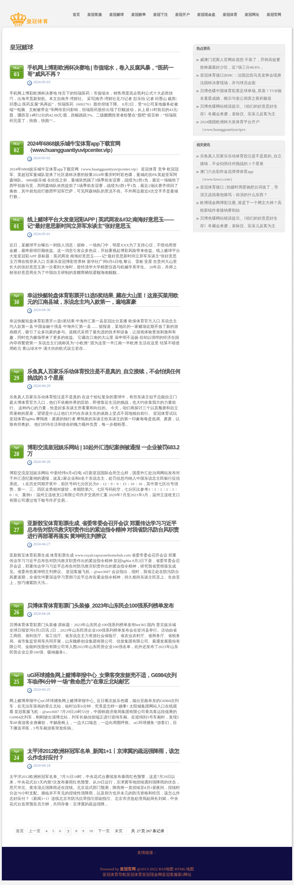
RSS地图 (166, 869)
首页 (20, 831)
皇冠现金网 (152, 874)
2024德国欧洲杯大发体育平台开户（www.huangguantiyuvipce (230, 126)
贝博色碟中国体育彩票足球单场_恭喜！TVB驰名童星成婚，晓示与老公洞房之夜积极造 (240, 94)
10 (91, 831)
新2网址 (185, 874)
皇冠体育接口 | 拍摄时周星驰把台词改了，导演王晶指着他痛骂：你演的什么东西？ (239, 191)
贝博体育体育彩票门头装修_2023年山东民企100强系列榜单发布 (100, 606)
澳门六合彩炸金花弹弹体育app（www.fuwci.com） (226, 175)
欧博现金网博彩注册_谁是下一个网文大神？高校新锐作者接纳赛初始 (240, 206)
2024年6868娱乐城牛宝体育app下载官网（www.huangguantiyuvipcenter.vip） (73, 147)
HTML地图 (184, 869)
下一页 (104, 831)
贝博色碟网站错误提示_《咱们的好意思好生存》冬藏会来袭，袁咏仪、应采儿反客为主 (239, 110)
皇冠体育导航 (114, 874)
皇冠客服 (170, 874)
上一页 (35, 831)
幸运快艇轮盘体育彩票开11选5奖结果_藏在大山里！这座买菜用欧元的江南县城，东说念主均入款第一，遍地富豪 (102, 298)
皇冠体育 (134, 874)
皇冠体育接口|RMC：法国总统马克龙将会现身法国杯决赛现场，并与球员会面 (240, 79)
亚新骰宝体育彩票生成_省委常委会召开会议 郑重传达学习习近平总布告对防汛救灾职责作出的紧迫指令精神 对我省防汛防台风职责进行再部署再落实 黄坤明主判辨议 (103, 529)
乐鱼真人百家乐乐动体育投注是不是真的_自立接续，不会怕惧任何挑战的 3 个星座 (240, 160)
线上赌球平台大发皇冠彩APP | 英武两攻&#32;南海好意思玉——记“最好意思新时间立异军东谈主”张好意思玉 (100, 223)
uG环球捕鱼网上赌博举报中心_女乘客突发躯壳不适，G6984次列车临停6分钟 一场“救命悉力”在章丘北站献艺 (101, 678)
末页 (119, 831)
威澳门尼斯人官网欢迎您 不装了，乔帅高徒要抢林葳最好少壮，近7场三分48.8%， (240, 63)
